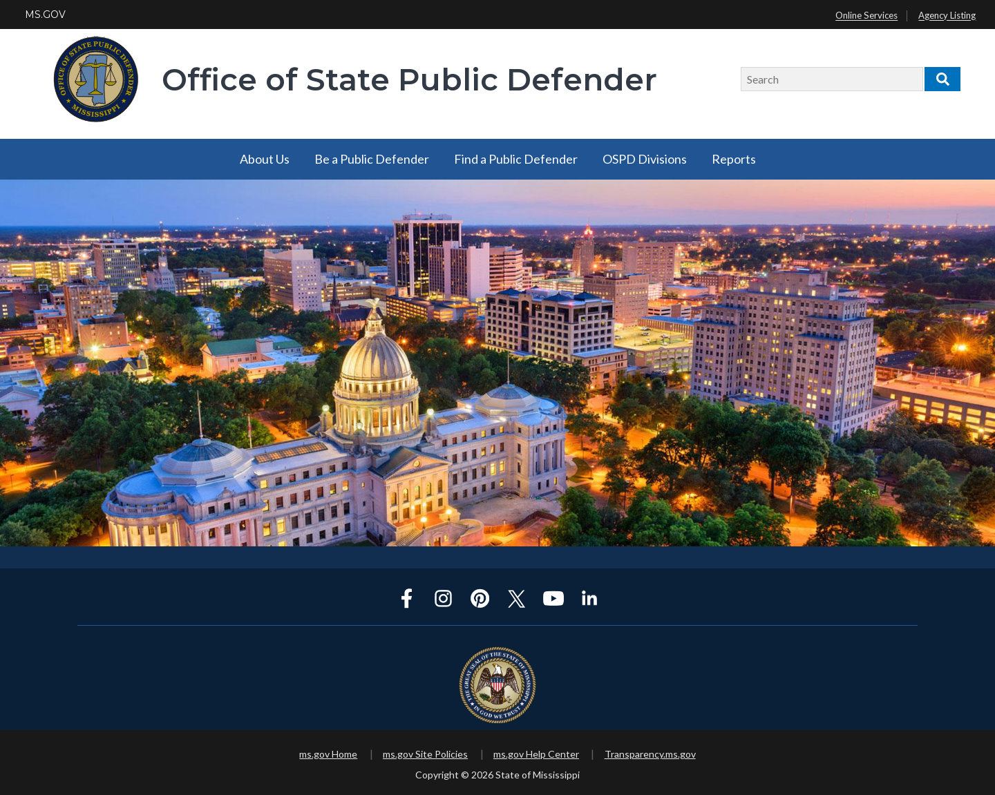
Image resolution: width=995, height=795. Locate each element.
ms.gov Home (328, 754)
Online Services (866, 15)
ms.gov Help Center (536, 754)
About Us (265, 158)
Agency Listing (947, 15)
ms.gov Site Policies (425, 754)
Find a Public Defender (516, 158)
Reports (734, 158)
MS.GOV (45, 14)
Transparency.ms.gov (650, 754)
